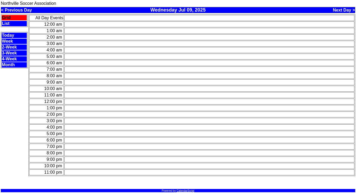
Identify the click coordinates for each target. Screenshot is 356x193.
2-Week (9, 47)
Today (8, 35)
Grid (6, 17)
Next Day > (344, 10)
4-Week (9, 59)
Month (8, 64)
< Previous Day (16, 10)
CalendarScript (185, 190)
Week (7, 41)
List (5, 23)
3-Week (9, 53)
